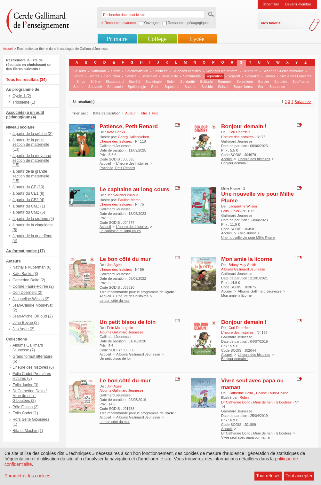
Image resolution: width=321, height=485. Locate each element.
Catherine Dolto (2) (28, 280)
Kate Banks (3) (25, 273)
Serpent (234, 76)
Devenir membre (298, 4)
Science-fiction (136, 71)
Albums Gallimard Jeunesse (260, 291)
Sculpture (250, 71)
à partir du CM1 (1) (28, 206)
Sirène (95, 81)
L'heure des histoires (132, 163)
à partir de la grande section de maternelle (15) (30, 176)
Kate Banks (116, 132)
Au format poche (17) (25, 251)
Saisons (79, 71)
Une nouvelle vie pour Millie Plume (248, 237)
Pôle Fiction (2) (25, 407)
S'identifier (271, 4)
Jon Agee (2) (23, 329)
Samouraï (98, 71)
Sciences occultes (187, 71)
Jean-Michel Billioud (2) (32, 316)
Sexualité (252, 76)
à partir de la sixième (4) (33, 218)
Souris (78, 87)
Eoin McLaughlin (120, 328)
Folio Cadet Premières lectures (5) (31, 376)
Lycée (197, 38)
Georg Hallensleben (133, 137)
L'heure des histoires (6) (33, 367)
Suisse (223, 87)
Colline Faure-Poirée (272, 393)
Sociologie (153, 81)
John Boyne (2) (25, 322)
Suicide (207, 87)
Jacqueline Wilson (243, 206)
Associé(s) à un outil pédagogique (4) (25, 115)
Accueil (8, 49)
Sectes (93, 76)
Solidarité (187, 81)
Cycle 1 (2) (21, 96)
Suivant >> (302, 102)
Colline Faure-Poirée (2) (33, 286)
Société (134, 81)
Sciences (160, 71)
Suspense (277, 87)
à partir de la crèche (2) (32, 133)
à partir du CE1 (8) (28, 193)
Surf (261, 87)
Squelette (172, 87)
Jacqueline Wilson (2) (31, 299)
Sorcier (263, 81)
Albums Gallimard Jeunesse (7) (27, 347)
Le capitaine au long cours (134, 189)
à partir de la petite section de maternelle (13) (30, 145)
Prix (155, 113)
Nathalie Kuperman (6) (32, 267)
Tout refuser (268, 475)
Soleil (171, 81)
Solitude (206, 81)
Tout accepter (298, 475)
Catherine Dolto (241, 393)
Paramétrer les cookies (27, 475)
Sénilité (130, 76)
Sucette (190, 87)
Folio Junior (247, 233)
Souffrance (301, 81)
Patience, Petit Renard (129, 126)
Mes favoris (271, 23)
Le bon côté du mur (125, 259)
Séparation (214, 76)
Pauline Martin (129, 200)
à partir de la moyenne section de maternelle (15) (31, 160)
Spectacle (115, 87)
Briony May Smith (242, 265)
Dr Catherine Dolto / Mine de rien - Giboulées (256, 433)
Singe (80, 81)
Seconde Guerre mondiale (282, 71)
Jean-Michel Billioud (122, 195)
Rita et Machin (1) (27, 430)
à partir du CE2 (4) (28, 200)
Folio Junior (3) (25, 385)
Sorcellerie (245, 81)
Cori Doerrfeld (239, 132)
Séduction (112, 76)
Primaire (117, 38)
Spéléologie (137, 87)
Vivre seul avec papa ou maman (246, 437)
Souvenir (95, 87)
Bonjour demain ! (244, 126)
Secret (78, 76)
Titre (143, 113)
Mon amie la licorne (246, 259)
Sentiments (192, 76)
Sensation (149, 76)
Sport (155, 87)
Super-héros (243, 87)
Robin (244, 397)
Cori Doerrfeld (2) (27, 292)
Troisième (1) (23, 102)
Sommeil (224, 81)
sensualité (170, 76)
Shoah (270, 76)
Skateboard (115, 81)
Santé (115, 71)
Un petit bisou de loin (128, 322)
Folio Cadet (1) (25, 413)
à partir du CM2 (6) (28, 212)
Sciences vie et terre (222, 71)
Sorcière (280, 81)
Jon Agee (114, 265)
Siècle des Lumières (295, 76)
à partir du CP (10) (28, 187)
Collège (157, 38)
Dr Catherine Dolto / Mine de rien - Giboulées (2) (29, 396)
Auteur (130, 113)
